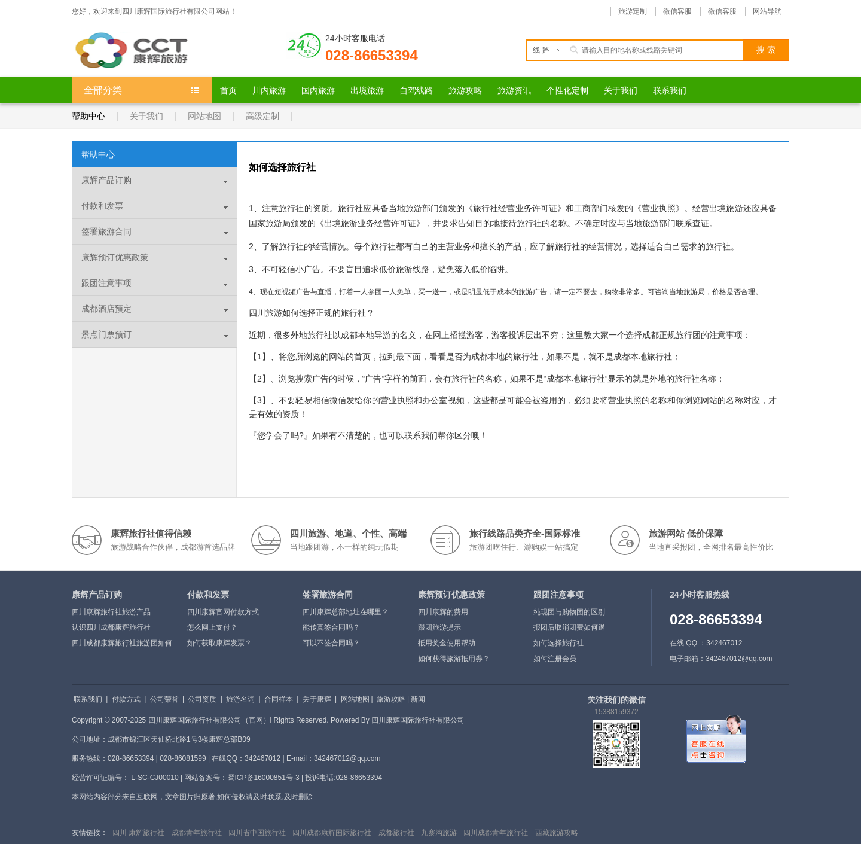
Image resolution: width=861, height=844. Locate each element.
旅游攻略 (391, 699)
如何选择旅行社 (558, 643)
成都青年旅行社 (197, 832)
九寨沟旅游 (439, 832)
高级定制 (262, 116)
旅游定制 (632, 11)
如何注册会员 (554, 658)
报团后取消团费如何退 (569, 627)
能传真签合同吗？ (331, 627)
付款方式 (126, 699)
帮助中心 (88, 116)
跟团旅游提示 (439, 627)
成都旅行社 (396, 832)
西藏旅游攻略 (556, 832)
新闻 (418, 699)
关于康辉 (317, 699)
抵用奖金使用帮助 (446, 643)
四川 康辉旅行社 (138, 832)
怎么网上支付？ (212, 627)
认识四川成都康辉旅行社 (111, 627)
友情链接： (90, 832)
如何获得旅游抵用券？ (454, 658)
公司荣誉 (164, 699)
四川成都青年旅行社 (495, 832)
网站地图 (204, 116)
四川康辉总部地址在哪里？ (346, 612)
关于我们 (146, 116)
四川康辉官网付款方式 (223, 612)
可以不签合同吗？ (331, 643)
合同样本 (278, 699)
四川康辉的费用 (443, 612)
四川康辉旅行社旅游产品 (111, 612)
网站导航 (767, 11)
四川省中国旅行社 (257, 832)
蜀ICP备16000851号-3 (264, 777)
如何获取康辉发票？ (219, 643)
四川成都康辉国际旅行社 (331, 832)
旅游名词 (240, 699)
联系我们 (88, 699)
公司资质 (202, 699)
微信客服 (677, 11)
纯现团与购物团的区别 (569, 612)
